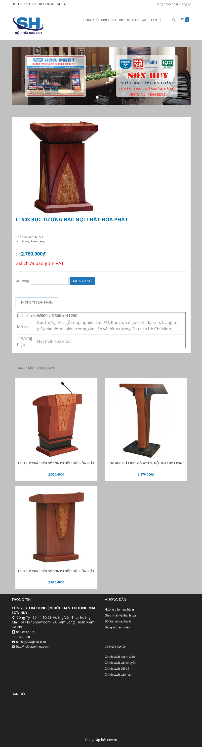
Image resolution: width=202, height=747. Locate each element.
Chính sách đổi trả (117, 668)
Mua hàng (82, 280)
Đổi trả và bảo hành (118, 621)
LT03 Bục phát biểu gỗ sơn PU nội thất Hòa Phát (56, 571)
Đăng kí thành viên (117, 627)
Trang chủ (91, 20)
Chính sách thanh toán (120, 657)
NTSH (39, 237)
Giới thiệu (108, 20)
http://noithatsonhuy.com (32, 646)
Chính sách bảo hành (119, 674)
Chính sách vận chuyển (120, 662)
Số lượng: (22, 281)
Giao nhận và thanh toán (121, 615)
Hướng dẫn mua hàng (119, 609)
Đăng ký (185, 4)
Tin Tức (124, 20)
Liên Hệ (156, 20)
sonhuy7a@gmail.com (31, 642)
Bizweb (112, 740)
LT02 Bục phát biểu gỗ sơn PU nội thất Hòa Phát (146, 463)
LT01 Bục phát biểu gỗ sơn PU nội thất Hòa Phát (56, 463)
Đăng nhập (163, 4)
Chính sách (140, 20)
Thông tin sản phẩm (37, 302)
